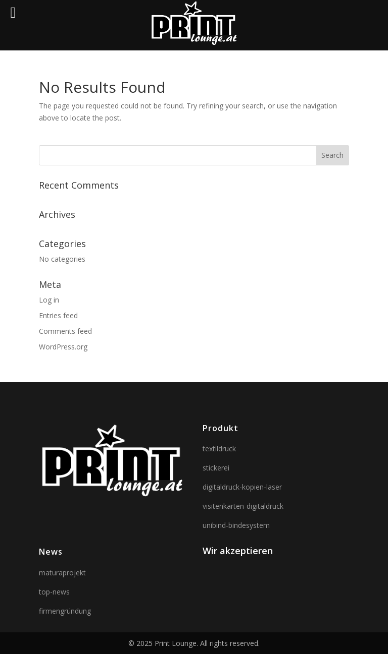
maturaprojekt (62, 572)
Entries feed (58, 315)
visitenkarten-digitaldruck (243, 506)
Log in (49, 300)
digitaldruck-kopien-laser (242, 487)
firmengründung (65, 611)
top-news (54, 592)
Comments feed (65, 331)
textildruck (219, 448)
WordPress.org (63, 346)
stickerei (216, 467)
